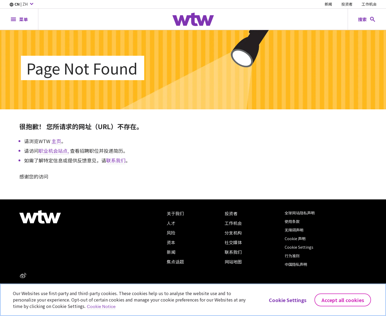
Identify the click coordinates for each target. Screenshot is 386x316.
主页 (56, 140)
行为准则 (292, 255)
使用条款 (292, 221)
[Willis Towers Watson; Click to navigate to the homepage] (193, 19)
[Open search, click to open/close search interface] (367, 19)
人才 (171, 223)
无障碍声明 (294, 230)
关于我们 (175, 213)
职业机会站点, (54, 150)
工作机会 (369, 4)
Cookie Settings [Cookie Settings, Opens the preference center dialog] (287, 299)
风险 (171, 232)
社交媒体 (233, 242)
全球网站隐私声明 (300, 212)
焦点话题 (175, 261)
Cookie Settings (299, 247)
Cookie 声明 (295, 238)
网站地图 (233, 261)
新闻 (328, 4)
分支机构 (233, 232)
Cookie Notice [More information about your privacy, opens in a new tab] (101, 306)
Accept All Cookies (342, 299)
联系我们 (115, 160)
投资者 (346, 4)
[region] (193, 300)
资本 (171, 242)
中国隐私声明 (296, 264)
